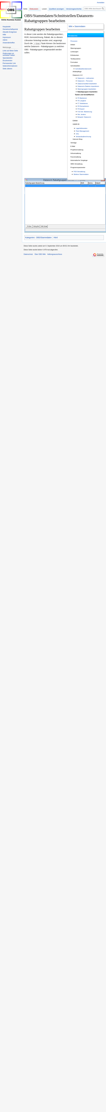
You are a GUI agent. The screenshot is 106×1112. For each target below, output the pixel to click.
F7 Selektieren (83, 103)
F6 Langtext (82, 101)
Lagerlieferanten (81, 128)
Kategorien (30, 237)
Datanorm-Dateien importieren (88, 86)
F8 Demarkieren (83, 106)
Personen (73, 41)
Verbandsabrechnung (83, 136)
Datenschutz (28, 254)
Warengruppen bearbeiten (87, 89)
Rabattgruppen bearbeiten (87, 92)
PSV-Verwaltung (79, 171)
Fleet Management (82, 131)
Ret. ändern (82, 114)
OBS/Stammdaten (44, 237)
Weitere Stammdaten (81, 174)
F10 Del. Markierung (85, 112)
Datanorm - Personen (85, 81)
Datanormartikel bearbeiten (87, 83)
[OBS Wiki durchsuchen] (94, 8)
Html (56, 237)
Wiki (70, 26)
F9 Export (81, 109)
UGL (77, 134)
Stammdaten (79, 26)
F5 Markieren (82, 98)
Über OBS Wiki (40, 254)
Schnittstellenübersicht (83, 69)
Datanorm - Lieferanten (86, 78)
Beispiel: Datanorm (84, 117)
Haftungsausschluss (54, 254)
